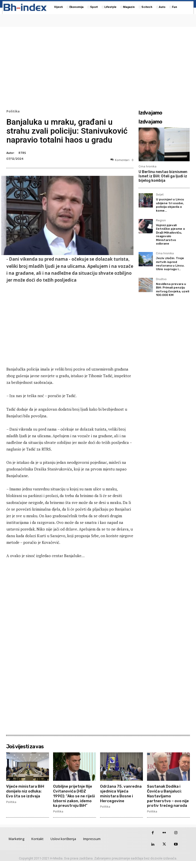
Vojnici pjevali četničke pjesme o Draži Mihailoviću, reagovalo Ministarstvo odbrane (170, 234)
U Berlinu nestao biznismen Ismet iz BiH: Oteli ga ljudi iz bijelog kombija (163, 176)
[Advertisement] (98, 66)
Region (161, 220)
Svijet (160, 194)
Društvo (161, 279)
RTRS (22, 153)
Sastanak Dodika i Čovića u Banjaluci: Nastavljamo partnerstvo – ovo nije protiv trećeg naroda (167, 794)
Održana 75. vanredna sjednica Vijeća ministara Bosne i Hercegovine (120, 792)
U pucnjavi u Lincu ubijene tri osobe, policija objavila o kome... (170, 205)
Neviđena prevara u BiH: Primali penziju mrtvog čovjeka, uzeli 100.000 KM (172, 289)
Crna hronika (147, 166)
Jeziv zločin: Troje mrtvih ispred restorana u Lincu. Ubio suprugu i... (170, 263)
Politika (13, 111)
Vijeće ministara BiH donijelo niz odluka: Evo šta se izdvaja (27, 790)
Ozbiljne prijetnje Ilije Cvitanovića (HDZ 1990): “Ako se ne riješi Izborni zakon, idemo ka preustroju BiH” (74, 794)
